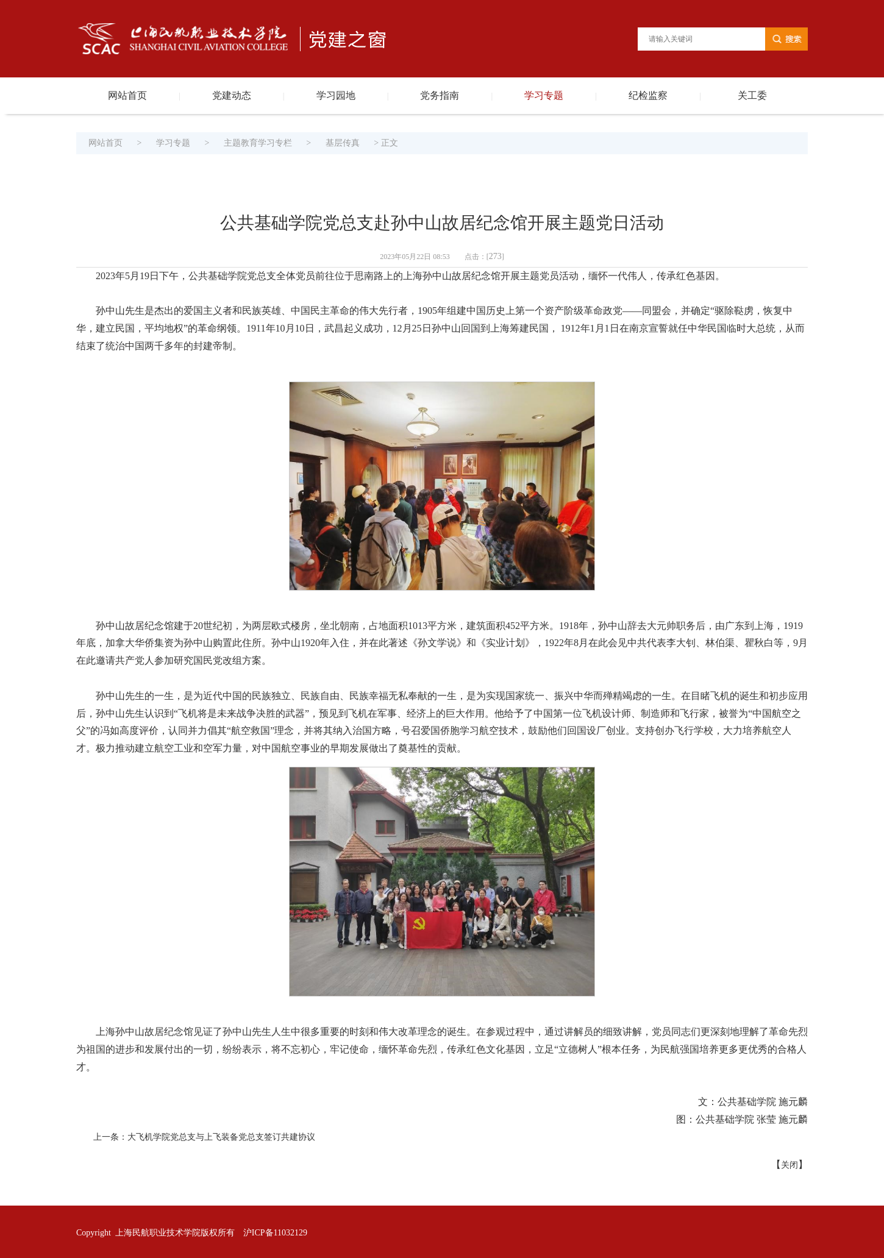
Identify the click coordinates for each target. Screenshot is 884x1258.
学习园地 (335, 95)
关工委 (752, 95)
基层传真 (343, 142)
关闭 (789, 1165)
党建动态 (231, 95)
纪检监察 (648, 95)
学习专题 (543, 95)
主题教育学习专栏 (258, 142)
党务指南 (439, 95)
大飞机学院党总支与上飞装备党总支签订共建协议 (221, 1137)
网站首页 (127, 95)
